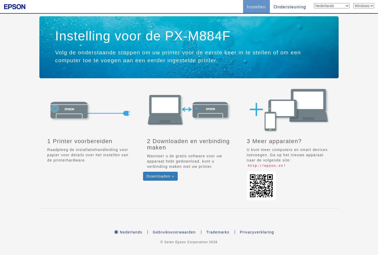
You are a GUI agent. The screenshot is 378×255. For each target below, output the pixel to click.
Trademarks (217, 232)
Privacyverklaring (257, 232)
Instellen (256, 7)
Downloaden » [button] (160, 176)
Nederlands (128, 232)
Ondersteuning (290, 7)
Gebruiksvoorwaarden (174, 232)
